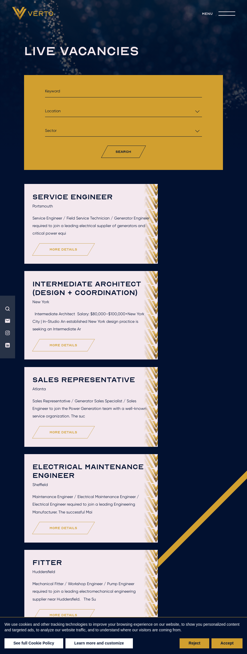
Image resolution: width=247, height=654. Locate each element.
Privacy (163, 614)
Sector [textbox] (51, 130)
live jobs (135, 603)
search (123, 152)
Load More (125, 563)
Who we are (80, 595)
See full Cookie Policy (33, 643)
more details (65, 284)
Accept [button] (227, 643)
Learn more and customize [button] (99, 643)
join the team (181, 603)
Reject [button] (194, 643)
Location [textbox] (53, 111)
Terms (141, 614)
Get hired (169, 595)
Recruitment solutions (78, 603)
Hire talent (125, 595)
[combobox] (123, 111)
